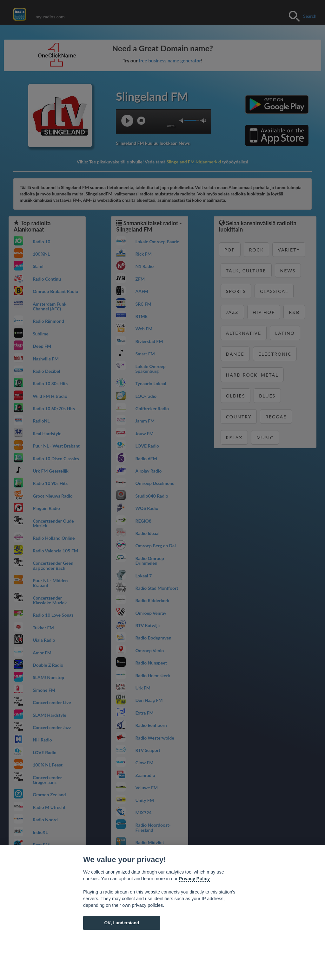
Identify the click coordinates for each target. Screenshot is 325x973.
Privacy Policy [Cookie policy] (194, 878)
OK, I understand (121, 922)
